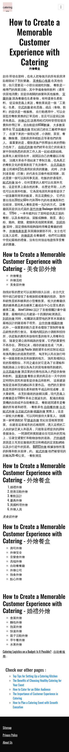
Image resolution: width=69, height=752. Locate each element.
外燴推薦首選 (18, 231)
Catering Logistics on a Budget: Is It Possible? (27, 651)
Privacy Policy (10, 735)
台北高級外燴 (11, 371)
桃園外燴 (57, 323)
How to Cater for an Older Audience (31, 689)
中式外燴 (24, 107)
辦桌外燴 (33, 420)
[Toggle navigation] (61, 7)
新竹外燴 (36, 209)
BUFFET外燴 (40, 446)
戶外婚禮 (59, 438)
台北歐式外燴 (24, 411)
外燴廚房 (27, 235)
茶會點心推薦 (42, 80)
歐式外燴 (9, 182)
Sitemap (7, 727)
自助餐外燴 (22, 129)
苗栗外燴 (21, 376)
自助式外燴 (25, 147)
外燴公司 (24, 120)
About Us (7, 742)
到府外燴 (9, 318)
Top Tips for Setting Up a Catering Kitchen (35, 676)
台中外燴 (45, 323)
